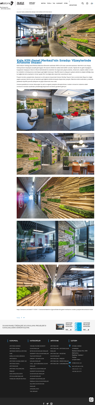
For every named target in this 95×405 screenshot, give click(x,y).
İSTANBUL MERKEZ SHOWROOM (77, 347)
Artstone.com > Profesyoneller (59, 361)
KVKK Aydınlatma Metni (16, 373)
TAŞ (54, 3)
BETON (43, 3)
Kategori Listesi (34, 388)
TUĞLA (49, 3)
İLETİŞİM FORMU (76, 359)
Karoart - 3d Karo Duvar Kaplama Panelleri (37, 360)
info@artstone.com (77, 363)
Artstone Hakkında (15, 346)
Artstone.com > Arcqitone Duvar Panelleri (58, 355)
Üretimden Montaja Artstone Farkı (18, 352)
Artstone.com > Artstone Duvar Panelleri (59, 350)
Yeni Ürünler (33, 391)
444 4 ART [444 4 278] (77, 366)
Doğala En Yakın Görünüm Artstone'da (17, 357)
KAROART (60, 3)
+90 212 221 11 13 (76, 368)
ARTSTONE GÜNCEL (6, 9)
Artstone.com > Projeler (57, 358)
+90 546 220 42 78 (76, 371)
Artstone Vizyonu (15, 348)
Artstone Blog (14, 366)
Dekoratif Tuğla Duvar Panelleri (39, 353)
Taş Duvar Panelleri (35, 356)
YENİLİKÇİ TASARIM (32, 3)
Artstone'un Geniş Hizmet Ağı (18, 361)
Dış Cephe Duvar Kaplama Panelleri (37, 385)
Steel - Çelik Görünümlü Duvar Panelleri (39, 365)
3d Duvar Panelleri (35, 376)
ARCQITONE (73, 5)
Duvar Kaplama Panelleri (37, 373)
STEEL (66, 3)
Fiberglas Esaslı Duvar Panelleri (39, 381)
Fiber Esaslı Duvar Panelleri (38, 368)
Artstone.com (54, 346)
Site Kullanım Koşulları (16, 376)
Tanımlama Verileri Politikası (18, 378)
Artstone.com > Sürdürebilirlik (59, 363)
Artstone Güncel (15, 363)
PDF (67, 329)
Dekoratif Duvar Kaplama (37, 371)
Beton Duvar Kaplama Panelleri (39, 351)
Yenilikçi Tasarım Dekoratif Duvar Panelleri (37, 347)
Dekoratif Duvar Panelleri (37, 378)
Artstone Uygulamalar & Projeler (17, 370)
